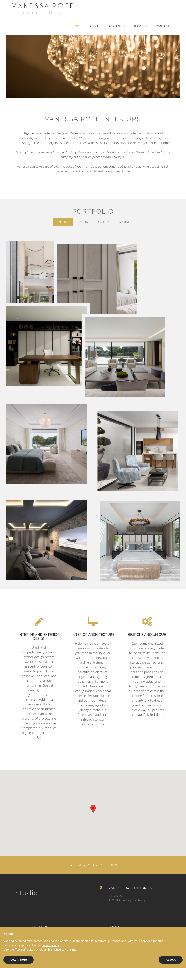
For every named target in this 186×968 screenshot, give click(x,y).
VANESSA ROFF (54, 12)
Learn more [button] (18, 959)
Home (77, 26)
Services (140, 26)
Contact (162, 26)
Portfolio (116, 26)
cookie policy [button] (50, 945)
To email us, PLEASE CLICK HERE (93, 865)
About (95, 26)
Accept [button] (171, 959)
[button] (180, 933)
